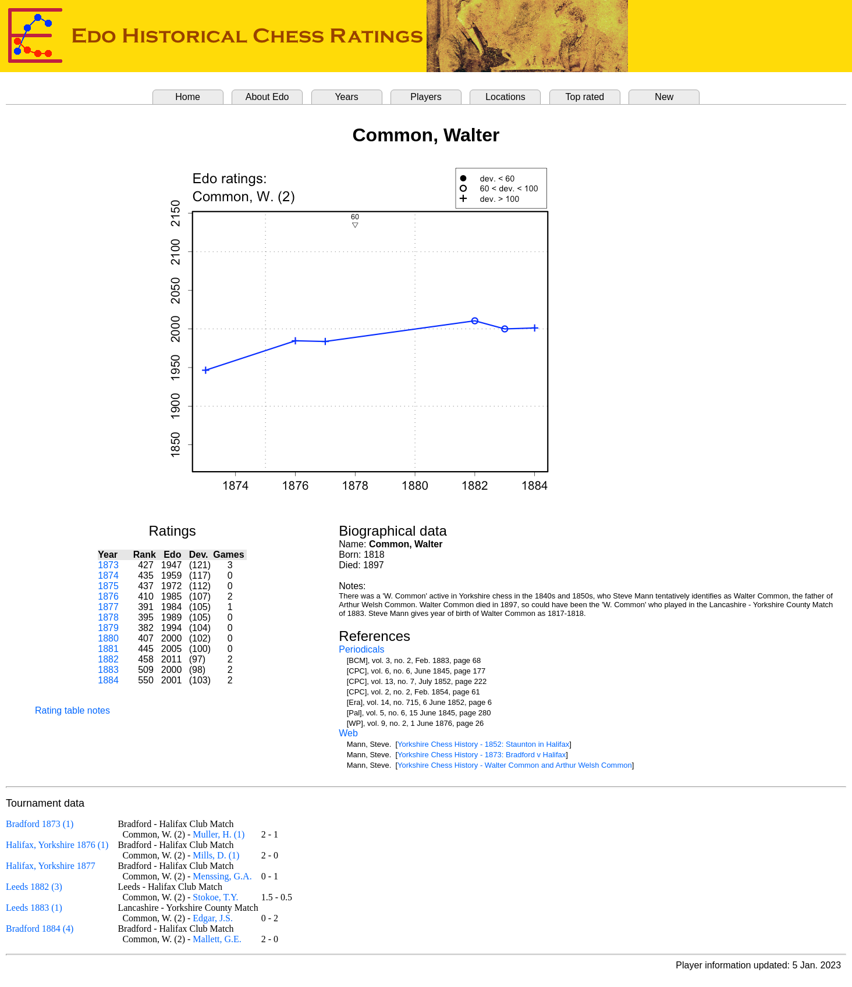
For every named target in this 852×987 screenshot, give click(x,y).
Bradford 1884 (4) (39, 928)
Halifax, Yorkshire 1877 (50, 866)
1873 (108, 565)
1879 (108, 628)
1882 (108, 659)
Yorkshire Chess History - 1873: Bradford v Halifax (481, 754)
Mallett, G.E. (217, 939)
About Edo (267, 97)
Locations (505, 97)
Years (346, 97)
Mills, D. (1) (216, 855)
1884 (108, 680)
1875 (108, 586)
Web (348, 733)
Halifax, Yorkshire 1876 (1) (57, 845)
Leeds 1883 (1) (34, 908)
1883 (108, 670)
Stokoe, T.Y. (215, 897)
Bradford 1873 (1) (39, 824)
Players (425, 97)
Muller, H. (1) (218, 834)
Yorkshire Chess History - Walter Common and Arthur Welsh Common (514, 765)
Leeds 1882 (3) (34, 887)
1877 (108, 607)
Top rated (585, 97)
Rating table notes (72, 710)
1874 (108, 575)
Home (187, 97)
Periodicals (361, 649)
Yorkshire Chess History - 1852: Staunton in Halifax (483, 744)
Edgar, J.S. (213, 918)
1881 (108, 649)
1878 (108, 617)
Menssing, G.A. (222, 876)
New (664, 97)
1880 (108, 638)
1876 (108, 596)
